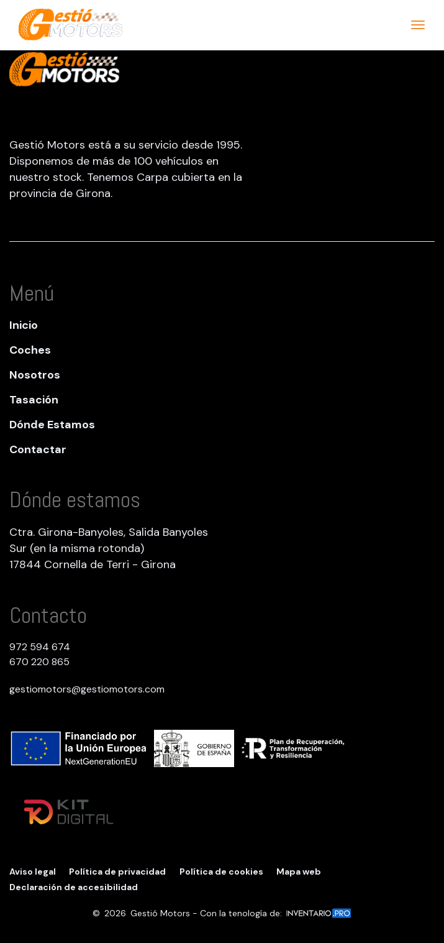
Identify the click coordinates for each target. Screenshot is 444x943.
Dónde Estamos (52, 424)
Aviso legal (32, 871)
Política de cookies (221, 871)
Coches (30, 350)
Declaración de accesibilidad (73, 887)
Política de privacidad (117, 871)
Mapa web (298, 871)
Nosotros (34, 374)
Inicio (23, 325)
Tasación (33, 399)
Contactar (37, 449)
